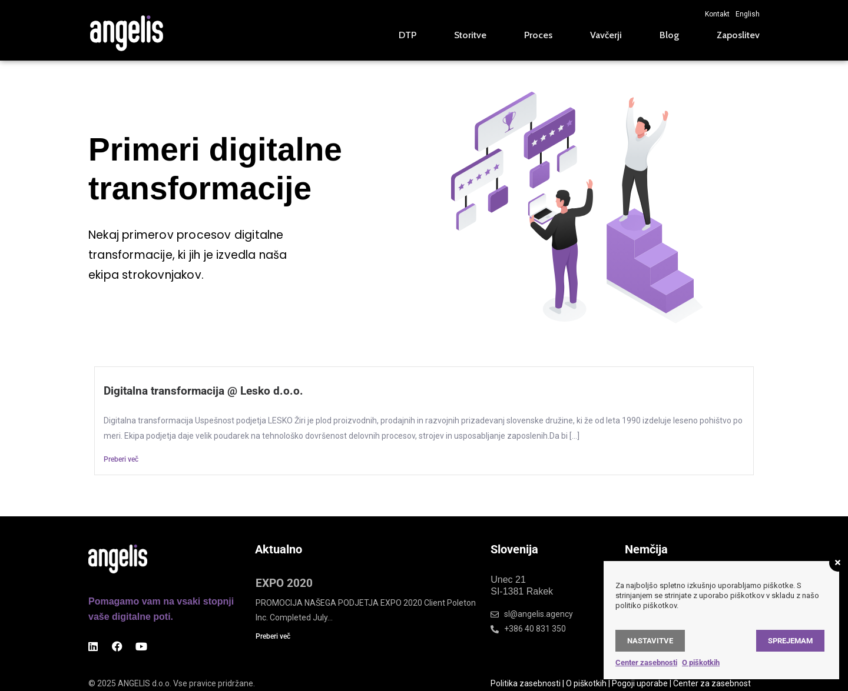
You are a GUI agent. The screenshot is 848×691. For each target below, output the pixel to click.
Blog (669, 35)
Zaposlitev (738, 35)
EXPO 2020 (284, 583)
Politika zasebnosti (526, 683)
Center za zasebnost (712, 683)
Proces (538, 35)
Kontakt (717, 14)
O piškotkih (586, 683)
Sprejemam (790, 640)
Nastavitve (650, 640)
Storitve (470, 35)
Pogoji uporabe (640, 683)
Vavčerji (606, 35)
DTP (407, 35)
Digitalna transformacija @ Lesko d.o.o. (203, 391)
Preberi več (121, 459)
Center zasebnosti (646, 662)
